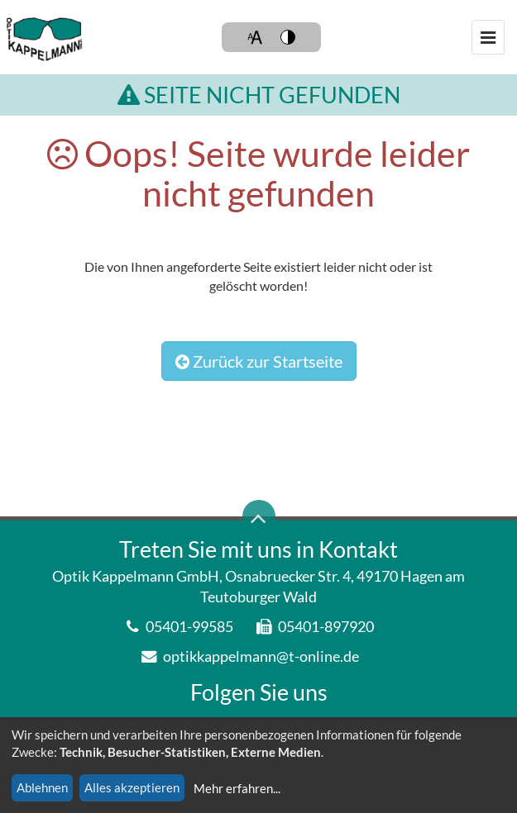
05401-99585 (180, 626)
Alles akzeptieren (132, 787)
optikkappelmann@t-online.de (250, 656)
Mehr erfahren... (237, 788)
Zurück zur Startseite (258, 361)
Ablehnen (42, 787)
